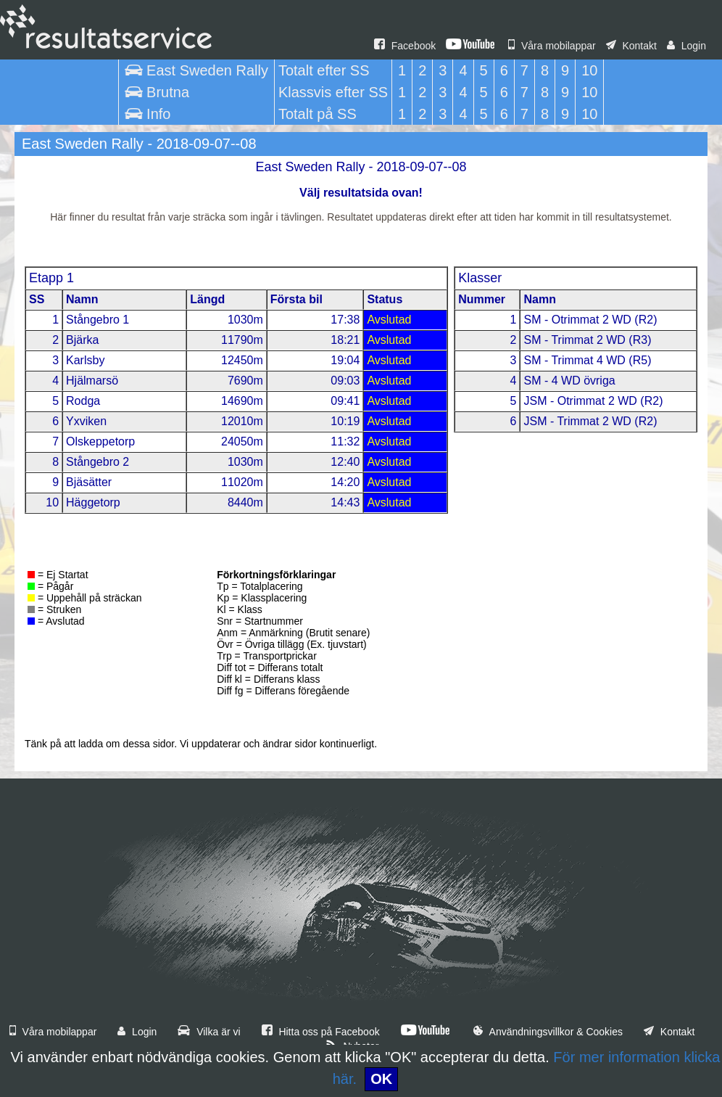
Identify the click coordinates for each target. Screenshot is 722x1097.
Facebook (405, 46)
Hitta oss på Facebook (321, 1032)
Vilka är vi (209, 1032)
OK (381, 1079)
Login (686, 46)
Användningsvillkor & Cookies (548, 1032)
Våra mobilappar (552, 46)
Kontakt (631, 46)
